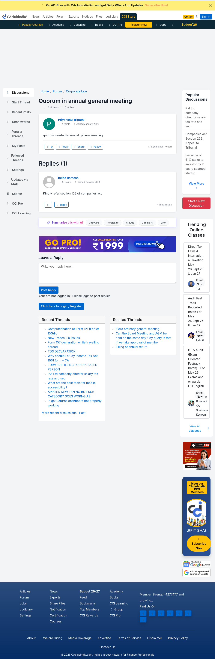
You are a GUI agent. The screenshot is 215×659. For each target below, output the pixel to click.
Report (168, 146)
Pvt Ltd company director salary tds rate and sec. (195, 117)
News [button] (36, 16)
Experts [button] (73, 16)
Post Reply (48, 290)
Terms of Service (129, 638)
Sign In (206, 16)
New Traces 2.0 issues (64, 338)
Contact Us (107, 647)
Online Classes (196, 230)
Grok (163, 222)
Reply (63, 146)
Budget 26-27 (90, 591)
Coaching (77, 24)
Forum (24, 597)
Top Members (89, 609)
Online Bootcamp (138, 24)
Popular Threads (14, 134)
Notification (58, 609)
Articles (25, 591)
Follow (95, 146)
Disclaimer (154, 638)
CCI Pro (115, 24)
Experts (55, 597)
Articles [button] (48, 16)
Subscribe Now (199, 544)
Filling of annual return (131, 347)
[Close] (210, 5)
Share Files (57, 603)
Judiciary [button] (112, 16)
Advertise (104, 638)
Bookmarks (88, 603)
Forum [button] (60, 16)
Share (79, 146)
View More (196, 185)
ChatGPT (94, 222)
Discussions (17, 92)
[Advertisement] (107, 57)
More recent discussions (59, 413)
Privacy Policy (178, 638)
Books (96, 24)
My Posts (15, 146)
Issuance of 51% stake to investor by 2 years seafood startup (195, 164)
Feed (83, 597)
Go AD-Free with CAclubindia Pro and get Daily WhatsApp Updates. (104, 5)
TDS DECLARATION (62, 351)
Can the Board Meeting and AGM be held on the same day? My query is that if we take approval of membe (143, 337)
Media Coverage (79, 638)
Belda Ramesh (68, 178)
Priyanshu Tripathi (71, 120)
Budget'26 (189, 24)
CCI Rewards (89, 615)
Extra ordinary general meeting (137, 329)
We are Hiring (52, 638)
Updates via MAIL (17, 182)
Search (14, 194)
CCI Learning (18, 213)
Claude (130, 222)
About (31, 638)
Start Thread (18, 102)
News (54, 591)
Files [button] (99, 16)
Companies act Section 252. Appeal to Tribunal (196, 140)
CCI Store (128, 16)
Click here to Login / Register (61, 306)
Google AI (147, 222)
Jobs (160, 24)
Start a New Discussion (196, 203)
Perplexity (112, 222)
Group (116, 609)
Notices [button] (87, 16)
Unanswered (18, 122)
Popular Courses (30, 24)
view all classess (199, 428)
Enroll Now (199, 282)
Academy (56, 24)
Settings (15, 170)
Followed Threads (15, 158)
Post (82, 413)
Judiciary (26, 609)
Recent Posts (18, 112)
